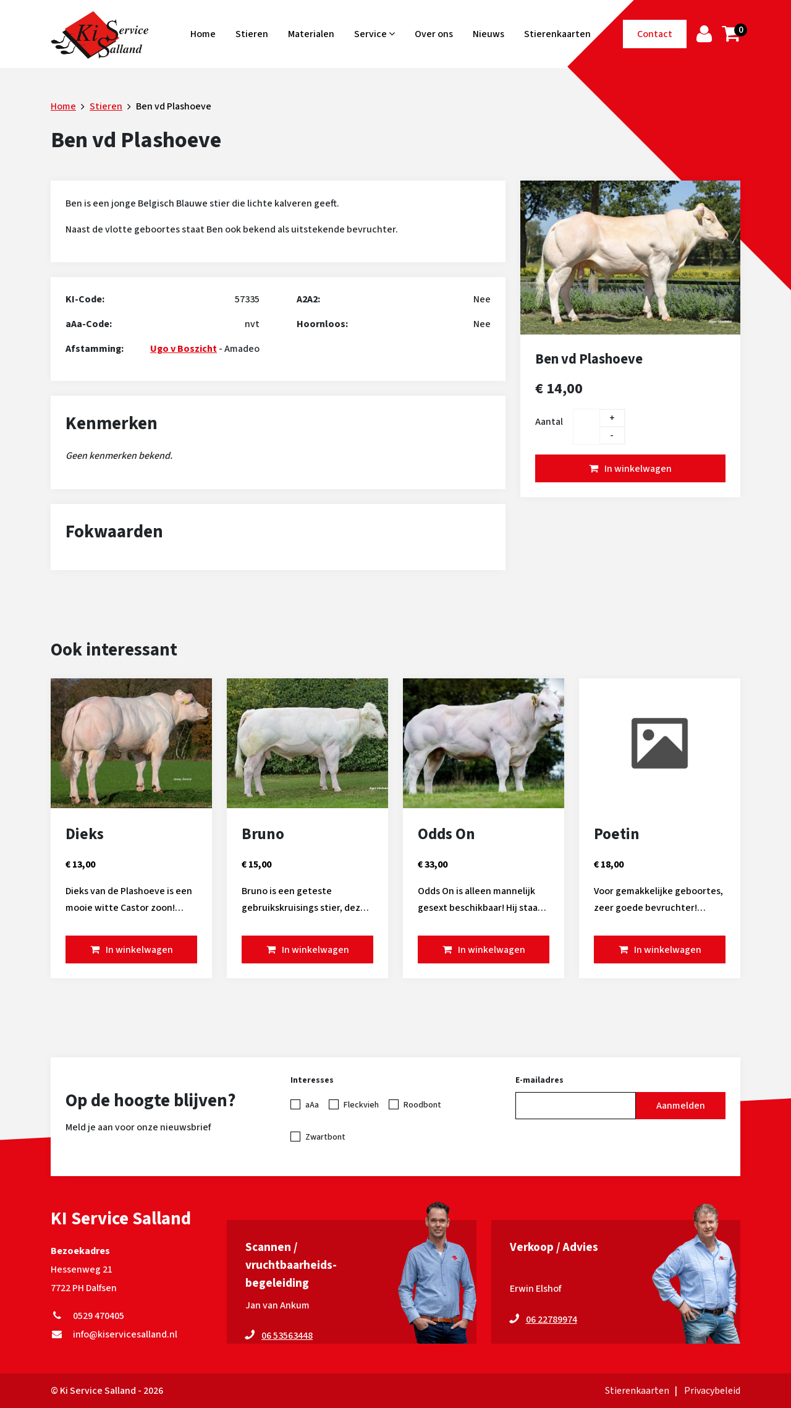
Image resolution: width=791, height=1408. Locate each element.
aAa (312, 1105)
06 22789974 (551, 1319)
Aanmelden (680, 1105)
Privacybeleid (712, 1390)
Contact (654, 34)
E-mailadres (539, 1080)
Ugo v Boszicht (183, 349)
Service (374, 34)
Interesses (312, 1080)
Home (203, 34)
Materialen (311, 34)
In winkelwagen (638, 469)
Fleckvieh (361, 1105)
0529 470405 (87, 1316)
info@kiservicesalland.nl (114, 1334)
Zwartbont (325, 1137)
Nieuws (488, 34)
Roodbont (422, 1105)
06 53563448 (287, 1335)
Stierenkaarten (557, 34)
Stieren (251, 34)
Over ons (434, 34)
